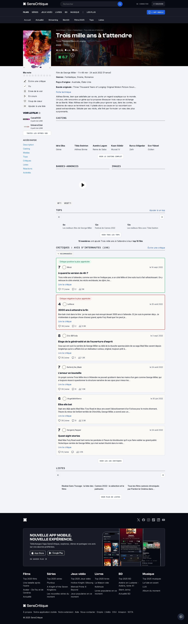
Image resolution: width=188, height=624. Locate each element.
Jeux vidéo (78, 574)
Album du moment (151, 590)
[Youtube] (163, 521)
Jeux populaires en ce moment (81, 595)
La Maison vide (102, 582)
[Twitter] (138, 521)
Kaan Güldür (117, 145)
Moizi (69, 267)
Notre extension (65, 612)
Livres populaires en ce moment (106, 592)
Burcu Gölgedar (137, 145)
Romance (89, 77)
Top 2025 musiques (152, 578)
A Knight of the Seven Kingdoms (57, 588)
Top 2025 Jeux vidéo (81, 578)
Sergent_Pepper (74, 430)
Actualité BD (124, 593)
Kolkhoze (99, 586)
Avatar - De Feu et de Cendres (33, 591)
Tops (59, 210)
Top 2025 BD (125, 578)
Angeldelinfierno (74, 398)
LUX (145, 586)
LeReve (70, 304)
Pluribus (51, 582)
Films (69, 30)
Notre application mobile (45, 612)
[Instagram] (148, 521)
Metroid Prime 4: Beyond (79, 588)
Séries (51, 574)
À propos (27, 612)
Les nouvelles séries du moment (58, 595)
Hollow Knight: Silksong (82, 582)
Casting (61, 117)
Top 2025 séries (54, 578)
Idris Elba (60, 145)
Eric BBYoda (72, 336)
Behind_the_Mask (74, 367)
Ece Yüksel (153, 145)
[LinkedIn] (158, 521)
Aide (77, 612)
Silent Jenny (124, 589)
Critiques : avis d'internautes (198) (83, 247)
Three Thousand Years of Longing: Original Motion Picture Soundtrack (106, 87)
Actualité (27, 596)
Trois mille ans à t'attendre (93, 30)
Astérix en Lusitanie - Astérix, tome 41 (129, 584)
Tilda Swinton (81, 145)
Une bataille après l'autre (31, 584)
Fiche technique (63, 92)
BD (121, 574)
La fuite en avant (150, 582)
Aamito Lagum (100, 145)
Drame (80, 77)
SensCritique (60, 30)
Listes (60, 468)
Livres (99, 574)
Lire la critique (64, 284)
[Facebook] (143, 521)
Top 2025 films (30, 578)
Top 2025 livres (102, 578)
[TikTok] (153, 521)
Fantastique (77, 30)
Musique (148, 574)
